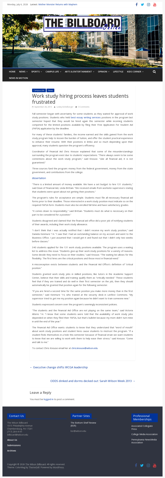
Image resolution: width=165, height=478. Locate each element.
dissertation (39, 178)
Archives (11, 450)
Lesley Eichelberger (65, 107)
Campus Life (52, 71)
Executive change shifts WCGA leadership (59, 367)
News (22, 71)
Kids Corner (134, 71)
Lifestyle (118, 71)
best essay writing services (86, 117)
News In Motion (18, 78)
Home (12, 71)
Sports (35, 71)
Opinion (102, 71)
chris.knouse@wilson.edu (85, 348)
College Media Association (144, 434)
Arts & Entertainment (78, 71)
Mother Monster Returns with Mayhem (57, 4)
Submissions (14, 445)
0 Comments (82, 107)
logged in (48, 399)
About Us (12, 439)
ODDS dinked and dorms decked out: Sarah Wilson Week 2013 (92, 381)
